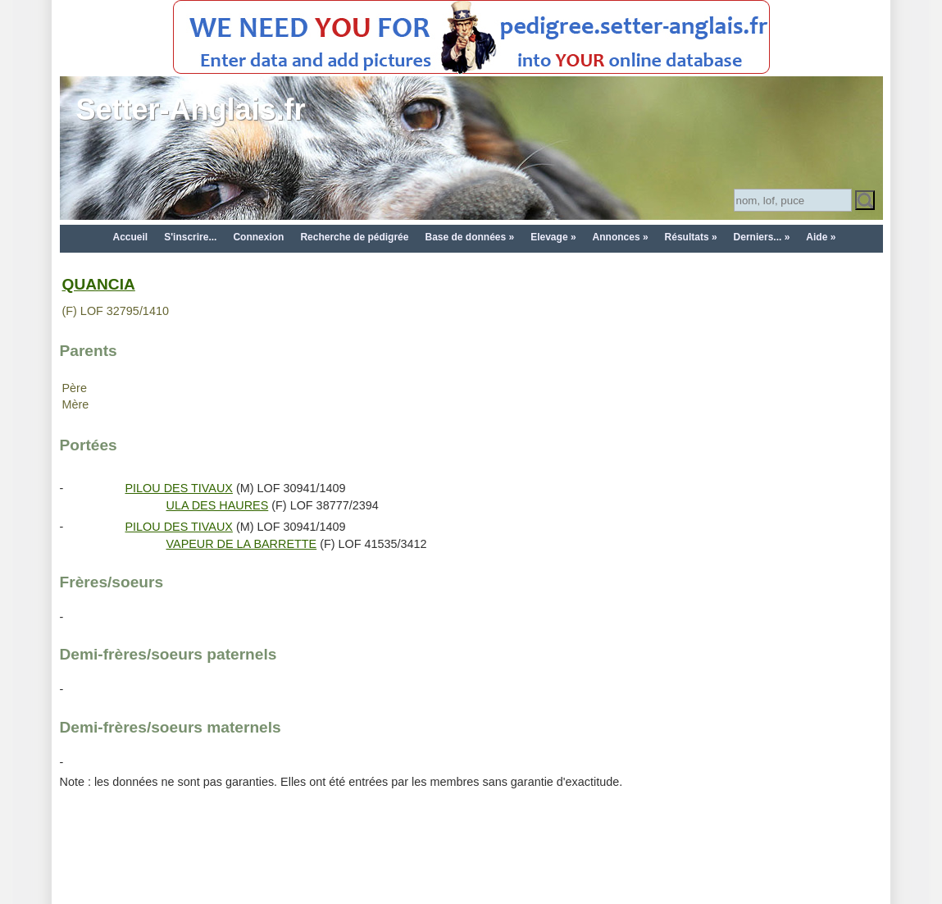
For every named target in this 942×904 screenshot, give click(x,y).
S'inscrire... (190, 237)
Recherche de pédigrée (354, 237)
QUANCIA (98, 284)
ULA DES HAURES (217, 505)
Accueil (130, 237)
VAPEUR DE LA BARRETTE (241, 543)
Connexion (258, 237)
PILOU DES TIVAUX (179, 488)
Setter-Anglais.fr (191, 109)
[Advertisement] (471, 865)
